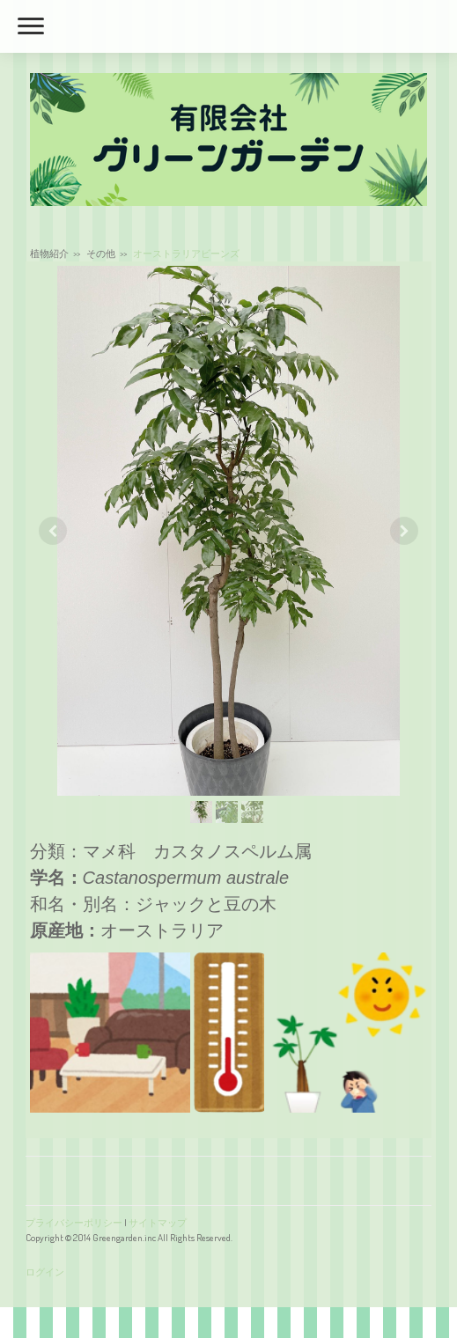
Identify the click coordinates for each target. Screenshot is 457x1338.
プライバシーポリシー (74, 1222)
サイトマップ (158, 1222)
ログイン (45, 1271)
